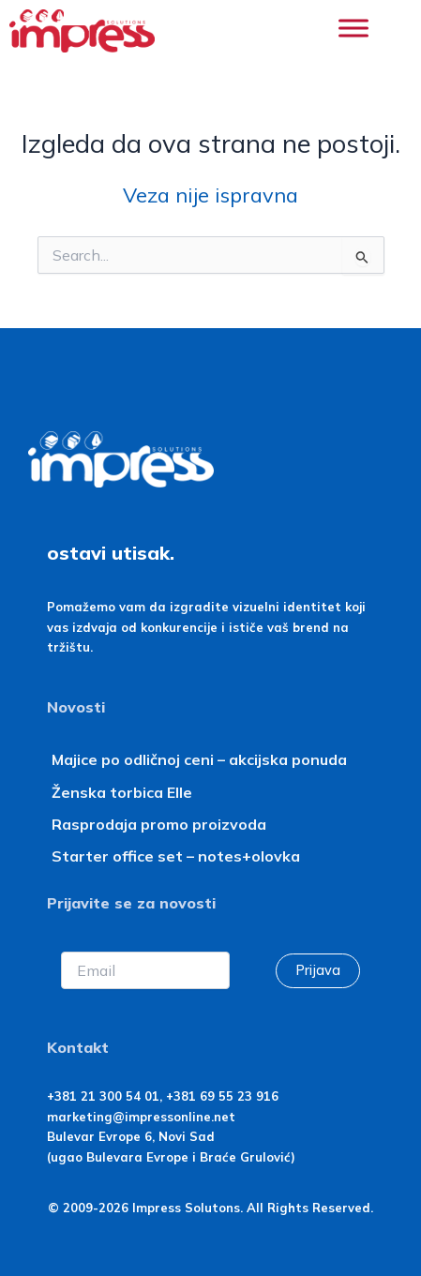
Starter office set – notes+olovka (176, 856)
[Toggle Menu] (353, 28)
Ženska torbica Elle (122, 792)
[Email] (146, 970)
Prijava (317, 970)
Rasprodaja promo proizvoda (159, 824)
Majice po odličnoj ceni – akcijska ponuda (199, 759)
